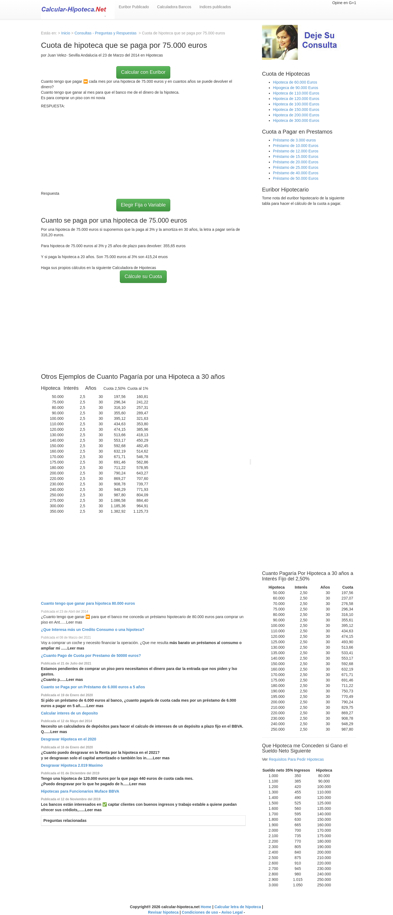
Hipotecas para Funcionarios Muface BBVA (80, 791)
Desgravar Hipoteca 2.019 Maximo (72, 765)
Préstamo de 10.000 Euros (295, 145)
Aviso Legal (232, 912)
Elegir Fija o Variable (143, 205)
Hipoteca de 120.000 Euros (296, 98)
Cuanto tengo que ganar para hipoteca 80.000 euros (88, 603)
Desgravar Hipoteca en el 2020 (68, 739)
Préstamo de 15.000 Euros (295, 156)
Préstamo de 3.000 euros (294, 140)
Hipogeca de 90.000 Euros (295, 87)
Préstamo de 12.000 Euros (295, 151)
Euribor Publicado (134, 7)
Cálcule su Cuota (143, 276)
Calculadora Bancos (174, 7)
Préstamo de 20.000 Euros (295, 162)
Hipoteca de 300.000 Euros (296, 120)
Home (206, 907)
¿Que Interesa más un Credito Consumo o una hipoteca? (92, 629)
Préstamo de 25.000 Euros (295, 167)
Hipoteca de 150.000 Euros (296, 109)
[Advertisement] (143, 149)
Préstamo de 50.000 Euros (295, 178)
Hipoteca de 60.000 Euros (295, 82)
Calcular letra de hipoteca (238, 907)
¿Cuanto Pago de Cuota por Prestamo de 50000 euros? (91, 655)
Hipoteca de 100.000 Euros (296, 104)
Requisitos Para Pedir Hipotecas (296, 759)
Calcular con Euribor (143, 72)
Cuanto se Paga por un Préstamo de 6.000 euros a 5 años (93, 687)
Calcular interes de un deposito (69, 713)
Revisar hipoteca (163, 912)
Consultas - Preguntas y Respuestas (106, 33)
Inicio (65, 33)
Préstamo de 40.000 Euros (295, 173)
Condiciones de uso (200, 912)
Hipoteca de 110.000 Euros (296, 93)
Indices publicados (215, 7)
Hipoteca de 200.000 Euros (296, 115)
